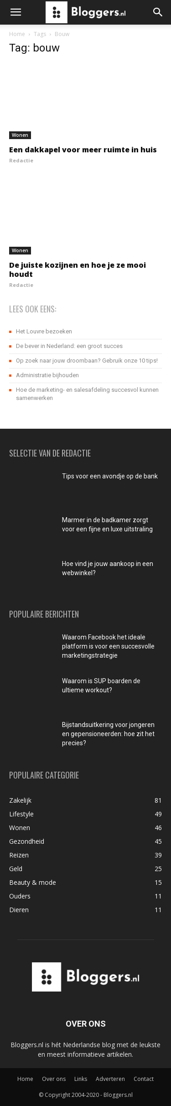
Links (80, 1079)
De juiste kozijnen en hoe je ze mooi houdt (77, 269)
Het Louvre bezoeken (44, 331)
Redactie (21, 160)
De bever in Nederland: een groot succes (69, 346)
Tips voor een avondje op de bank (110, 476)
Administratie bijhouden (47, 375)
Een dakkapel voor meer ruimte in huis (83, 150)
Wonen (20, 135)
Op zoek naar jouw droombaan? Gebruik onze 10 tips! (87, 360)
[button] (15, 12)
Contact (144, 1079)
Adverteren (110, 1079)
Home (17, 34)
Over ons (54, 1079)
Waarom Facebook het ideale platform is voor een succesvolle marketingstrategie (108, 646)
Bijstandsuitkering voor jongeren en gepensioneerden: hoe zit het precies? (108, 734)
